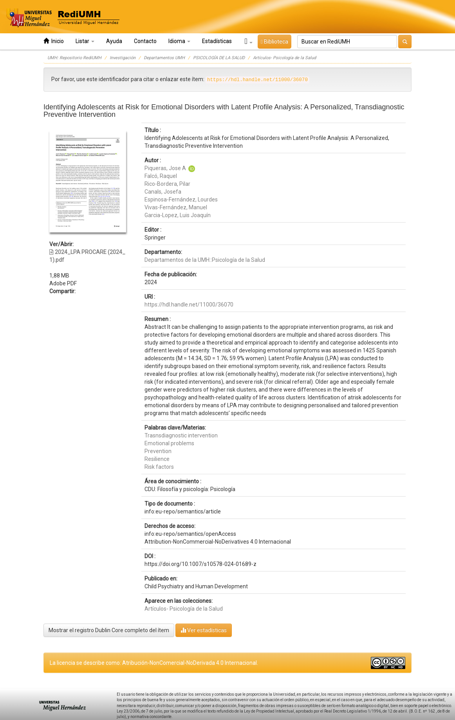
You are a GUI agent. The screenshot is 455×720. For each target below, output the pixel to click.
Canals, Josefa (162, 192)
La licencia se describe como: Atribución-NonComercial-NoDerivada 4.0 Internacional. (154, 663)
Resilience (157, 459)
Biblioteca (274, 41)
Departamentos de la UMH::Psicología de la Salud (204, 260)
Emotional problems (169, 443)
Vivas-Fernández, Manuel (175, 207)
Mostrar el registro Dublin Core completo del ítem (109, 630)
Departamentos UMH (164, 57)
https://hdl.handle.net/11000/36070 (188, 304)
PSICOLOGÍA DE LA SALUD (219, 57)
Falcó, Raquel (160, 176)
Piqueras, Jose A (165, 168)
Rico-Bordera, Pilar (167, 184)
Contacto (145, 41)
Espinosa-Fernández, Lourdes (181, 199)
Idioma (179, 41)
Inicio (53, 41)
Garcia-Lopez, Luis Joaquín (177, 215)
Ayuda (114, 41)
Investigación (122, 57)
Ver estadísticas (204, 630)
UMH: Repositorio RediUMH (74, 57)
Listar (85, 41)
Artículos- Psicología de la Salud (284, 57)
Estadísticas (217, 41)
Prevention (158, 451)
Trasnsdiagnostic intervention (181, 435)
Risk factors (159, 467)
